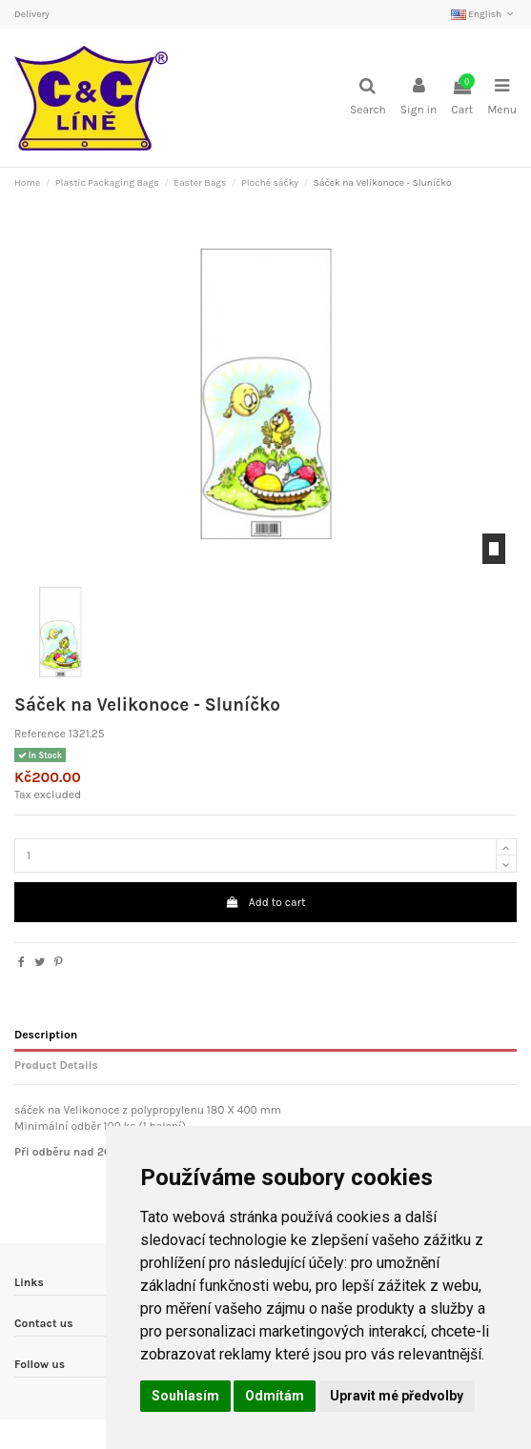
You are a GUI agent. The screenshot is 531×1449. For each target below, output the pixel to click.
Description (45, 1034)
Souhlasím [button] (185, 1395)
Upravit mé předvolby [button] (396, 1395)
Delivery (32, 14)
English (484, 14)
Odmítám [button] (274, 1395)
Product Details (56, 1065)
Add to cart (266, 902)
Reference (40, 733)
